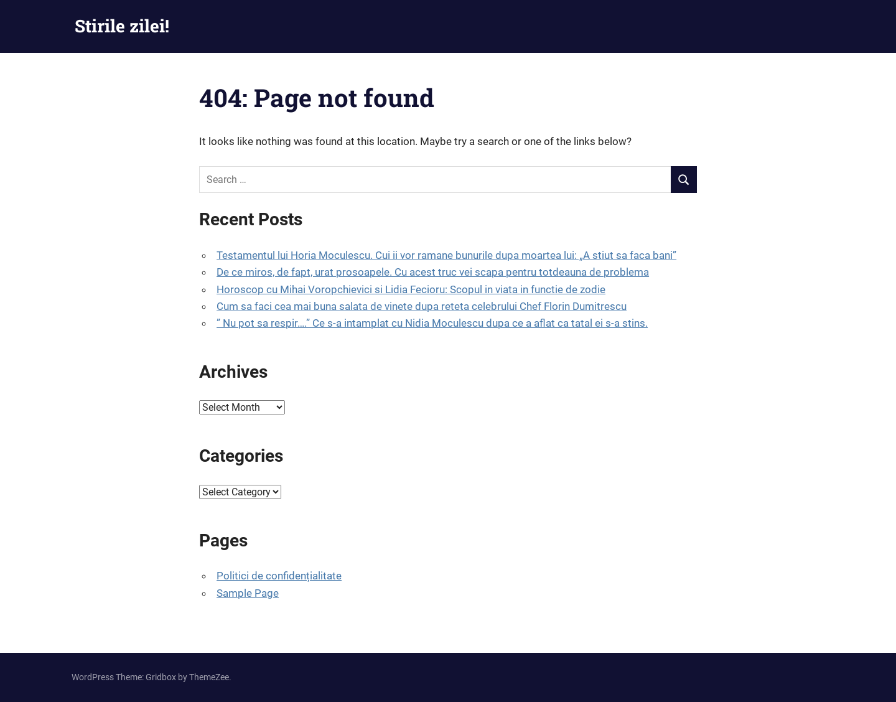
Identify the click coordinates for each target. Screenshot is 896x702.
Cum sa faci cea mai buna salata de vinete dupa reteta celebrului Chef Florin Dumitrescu (422, 306)
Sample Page (248, 593)
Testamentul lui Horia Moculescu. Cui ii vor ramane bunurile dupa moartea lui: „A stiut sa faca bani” (446, 255)
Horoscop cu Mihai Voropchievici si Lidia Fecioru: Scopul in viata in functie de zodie (411, 289)
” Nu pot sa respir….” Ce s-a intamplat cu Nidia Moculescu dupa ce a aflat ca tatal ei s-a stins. (432, 323)
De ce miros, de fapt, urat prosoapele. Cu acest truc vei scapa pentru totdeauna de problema (433, 272)
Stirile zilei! (122, 25)
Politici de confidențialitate (279, 575)
